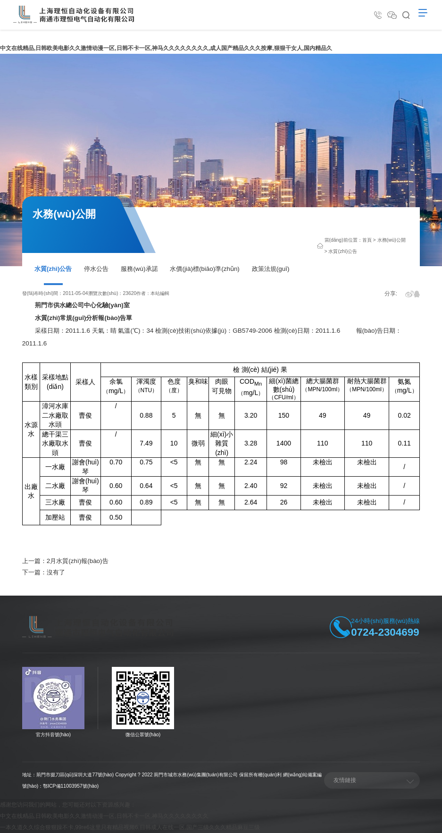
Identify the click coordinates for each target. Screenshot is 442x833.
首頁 (367, 240)
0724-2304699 (385, 632)
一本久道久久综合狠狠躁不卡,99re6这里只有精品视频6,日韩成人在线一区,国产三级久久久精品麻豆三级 (130, 827)
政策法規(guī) (271, 268)
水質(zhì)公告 (53, 268)
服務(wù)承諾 (139, 268)
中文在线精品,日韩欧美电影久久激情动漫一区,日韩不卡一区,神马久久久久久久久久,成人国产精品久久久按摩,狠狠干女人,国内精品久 (166, 48)
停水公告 (96, 268)
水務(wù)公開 (391, 240)
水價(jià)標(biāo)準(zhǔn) (204, 268)
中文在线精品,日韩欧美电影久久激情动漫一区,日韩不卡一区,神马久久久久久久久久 (104, 816)
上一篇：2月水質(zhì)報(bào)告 (65, 560)
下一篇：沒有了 (43, 572)
